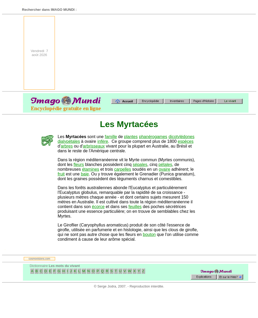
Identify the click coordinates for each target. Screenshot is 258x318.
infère (103, 141)
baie (85, 174)
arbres (67, 146)
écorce (98, 206)
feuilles (135, 206)
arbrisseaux (94, 146)
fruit (61, 174)
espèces (186, 141)
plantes (131, 136)
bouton (149, 234)
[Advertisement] (178, 53)
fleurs (79, 164)
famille (111, 136)
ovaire (164, 169)
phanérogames (153, 136)
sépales (140, 164)
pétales (165, 164)
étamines (90, 169)
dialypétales (69, 141)
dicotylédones (181, 136)
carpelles (122, 169)
